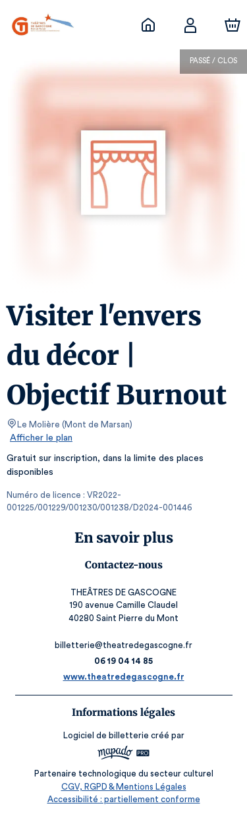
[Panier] (232, 25)
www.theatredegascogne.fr (123, 677)
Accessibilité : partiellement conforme (123, 799)
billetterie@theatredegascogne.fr (123, 645)
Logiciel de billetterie (107, 735)
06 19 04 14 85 (123, 661)
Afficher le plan (40, 438)
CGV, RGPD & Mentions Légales (123, 787)
